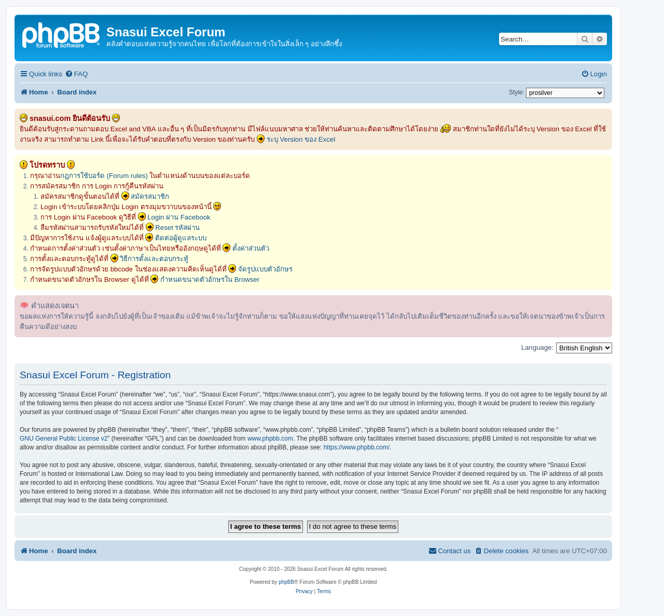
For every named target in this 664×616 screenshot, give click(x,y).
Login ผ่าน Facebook (179, 217)
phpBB (286, 582)
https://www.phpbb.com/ (357, 447)
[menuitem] (76, 73)
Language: (537, 347)
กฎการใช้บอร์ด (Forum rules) (104, 176)
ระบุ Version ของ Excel (301, 139)
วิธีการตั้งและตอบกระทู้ (154, 259)
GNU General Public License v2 (63, 438)
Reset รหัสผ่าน (177, 227)
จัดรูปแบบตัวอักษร (265, 269)
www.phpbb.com (270, 438)
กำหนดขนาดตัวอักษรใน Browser (209, 279)
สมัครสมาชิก (150, 196)
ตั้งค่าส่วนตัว (250, 248)
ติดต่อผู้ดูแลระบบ (180, 238)
